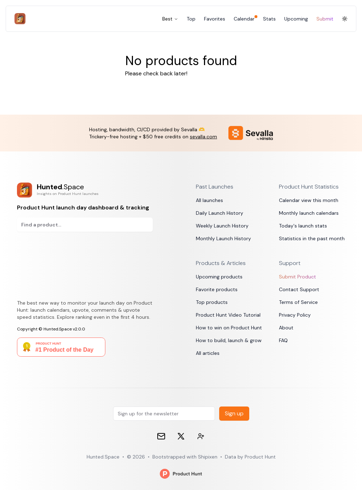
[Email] (161, 436)
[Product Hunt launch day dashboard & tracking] (85, 190)
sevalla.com (203, 136)
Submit (324, 19)
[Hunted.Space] (21, 18)
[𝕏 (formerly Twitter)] (181, 436)
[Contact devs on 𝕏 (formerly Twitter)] (201, 436)
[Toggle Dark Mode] (345, 19)
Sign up (234, 413)
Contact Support (299, 289)
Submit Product (297, 276)
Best (170, 19)
